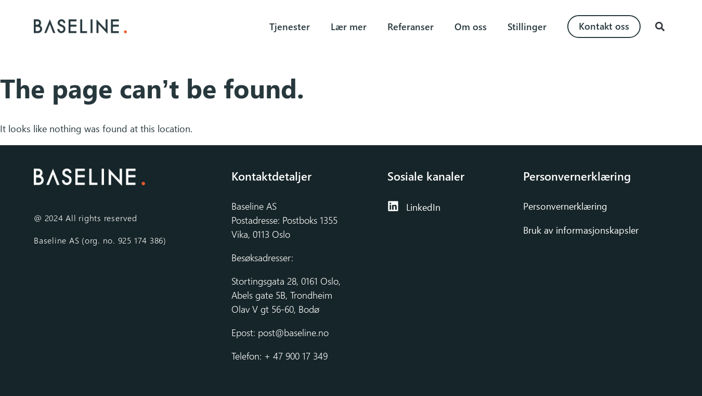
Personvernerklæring (566, 206)
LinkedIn (423, 207)
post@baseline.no (293, 332)
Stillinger (527, 26)
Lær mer (349, 26)
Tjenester (289, 26)
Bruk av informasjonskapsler (581, 230)
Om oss (470, 26)
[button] (659, 26)
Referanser (410, 26)
